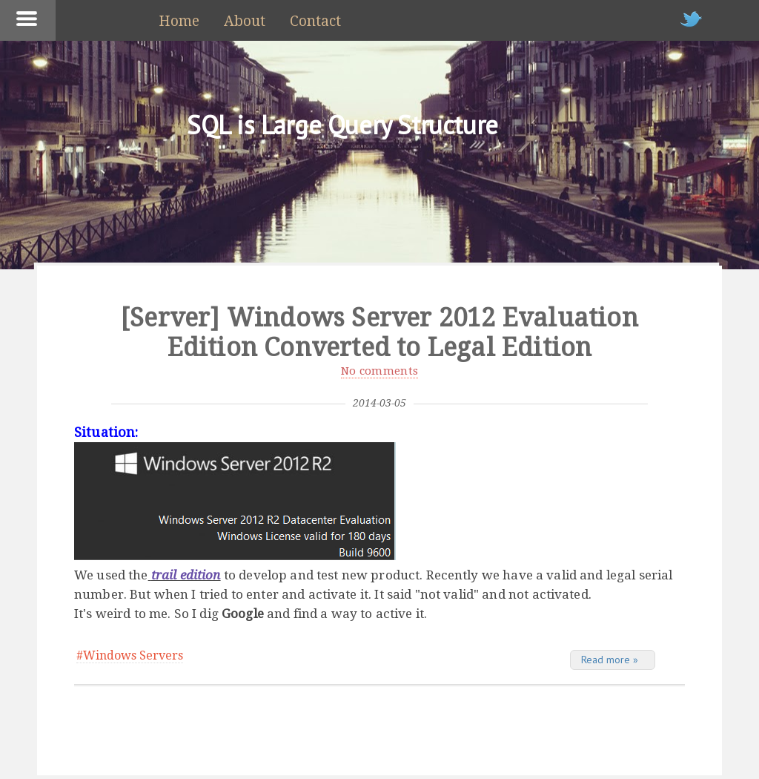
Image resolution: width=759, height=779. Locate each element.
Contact (315, 21)
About (244, 21)
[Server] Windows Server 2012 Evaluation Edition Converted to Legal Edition (379, 332)
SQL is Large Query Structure (342, 125)
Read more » (609, 659)
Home (179, 21)
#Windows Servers (129, 655)
